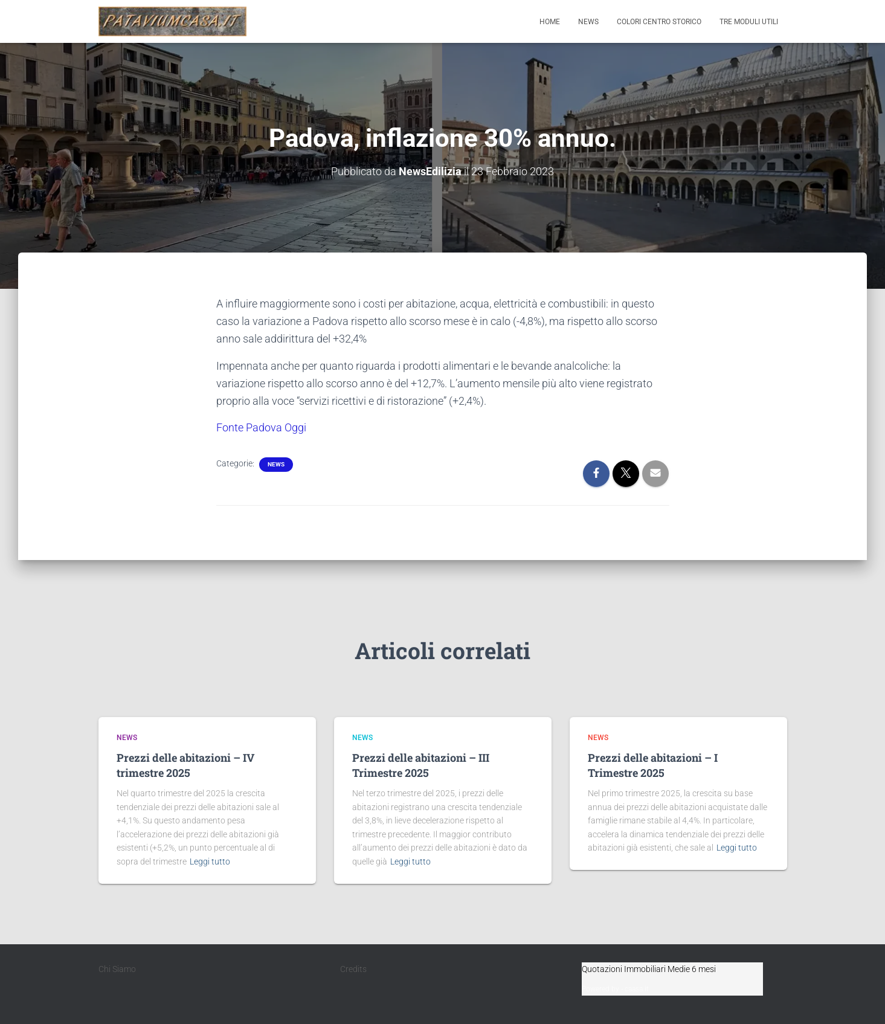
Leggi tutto (210, 861)
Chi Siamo (117, 968)
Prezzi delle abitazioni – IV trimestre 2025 (185, 764)
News (588, 22)
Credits (353, 968)
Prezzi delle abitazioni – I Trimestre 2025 (653, 764)
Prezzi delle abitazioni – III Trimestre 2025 (420, 764)
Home (549, 22)
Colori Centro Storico (659, 22)
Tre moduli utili (748, 22)
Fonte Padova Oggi (261, 427)
